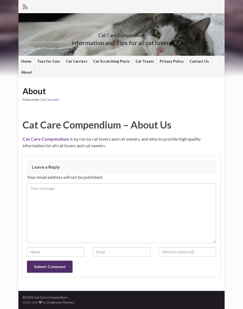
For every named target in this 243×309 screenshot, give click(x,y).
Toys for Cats (48, 61)
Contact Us (199, 61)
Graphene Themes (60, 302)
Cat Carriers (76, 61)
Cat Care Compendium (121, 33)
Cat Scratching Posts (111, 61)
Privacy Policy (172, 61)
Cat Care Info (49, 100)
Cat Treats (145, 61)
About (26, 72)
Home (26, 61)
